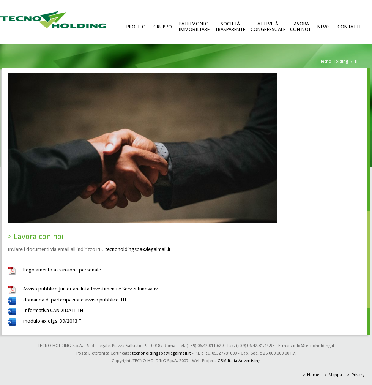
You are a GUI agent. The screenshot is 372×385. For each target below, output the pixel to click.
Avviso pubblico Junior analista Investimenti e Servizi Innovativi (91, 289)
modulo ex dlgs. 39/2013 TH (54, 321)
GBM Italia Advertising (239, 360)
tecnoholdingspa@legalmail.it (138, 249)
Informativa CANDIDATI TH (53, 310)
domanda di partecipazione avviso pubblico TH (74, 300)
